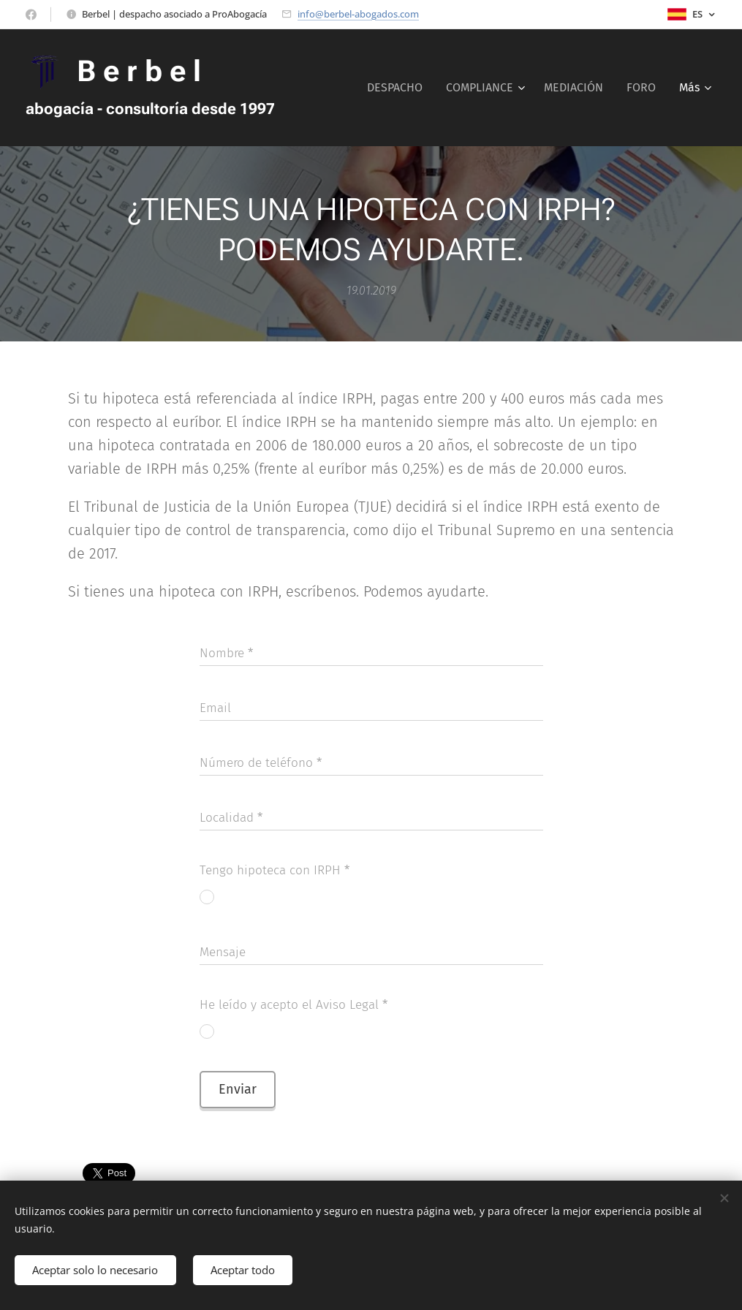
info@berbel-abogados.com (358, 13)
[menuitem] (398, 87)
